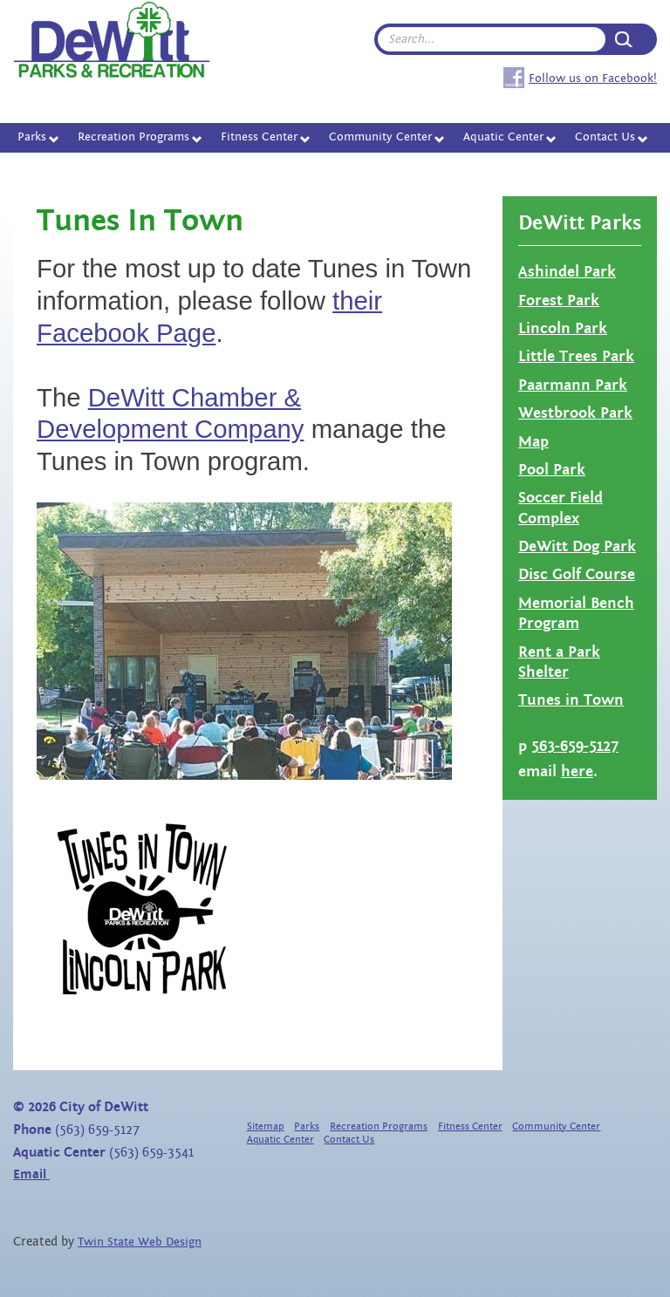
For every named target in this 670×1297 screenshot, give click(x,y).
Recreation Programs (133, 136)
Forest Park (558, 300)
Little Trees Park (576, 356)
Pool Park (551, 470)
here (577, 771)
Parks (31, 136)
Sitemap (265, 1126)
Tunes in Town (571, 700)
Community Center (380, 136)
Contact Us (605, 136)
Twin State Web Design (140, 1242)
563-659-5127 (575, 746)
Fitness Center (259, 136)
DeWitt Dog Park (577, 546)
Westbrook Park (575, 413)
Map (533, 442)
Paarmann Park (572, 385)
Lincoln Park (562, 328)
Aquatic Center (503, 136)
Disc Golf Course (576, 574)
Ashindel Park (567, 272)
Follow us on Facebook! (593, 78)
